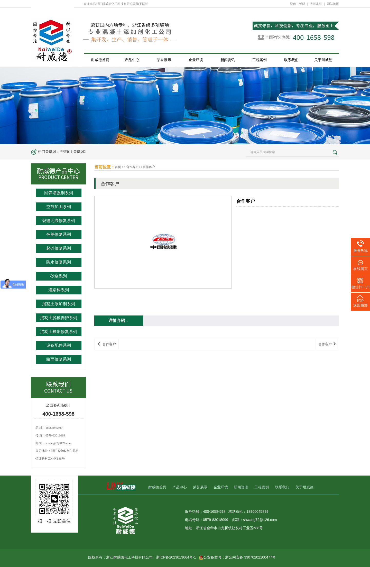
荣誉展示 (164, 60)
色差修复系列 (58, 234)
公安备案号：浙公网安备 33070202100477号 (237, 557)
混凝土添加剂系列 (58, 304)
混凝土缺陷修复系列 (58, 331)
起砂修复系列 (58, 248)
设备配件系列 (58, 345)
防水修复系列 (58, 262)
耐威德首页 (100, 60)
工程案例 (259, 60)
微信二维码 (297, 4)
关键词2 (79, 152)
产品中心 (132, 60)
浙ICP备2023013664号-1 (176, 557)
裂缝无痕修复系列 (58, 220)
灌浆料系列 (58, 290)
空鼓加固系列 (58, 207)
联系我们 (291, 60)
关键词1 (66, 152)
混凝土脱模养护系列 (58, 317)
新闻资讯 (227, 60)
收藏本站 (316, 4)
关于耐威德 (323, 60)
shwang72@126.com (58, 443)
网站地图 (333, 4)
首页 (118, 167)
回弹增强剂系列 (58, 193)
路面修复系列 (58, 359)
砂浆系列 (58, 276)
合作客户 (132, 167)
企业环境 (196, 60)
